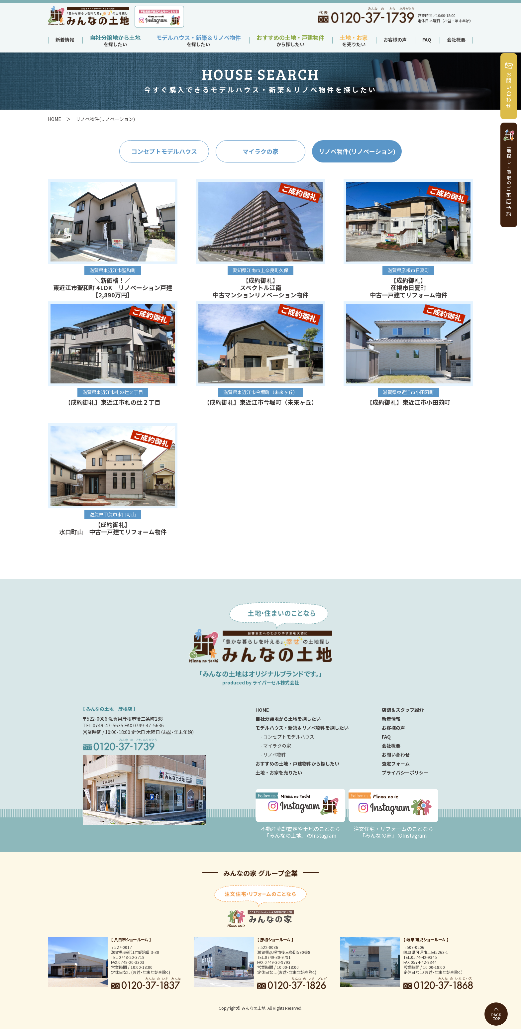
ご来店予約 (509, 180)
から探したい (290, 41)
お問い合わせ (509, 90)
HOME (54, 119)
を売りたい (354, 41)
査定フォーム (396, 763)
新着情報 (64, 39)
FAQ (426, 39)
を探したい (115, 41)
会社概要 (456, 39)
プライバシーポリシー (405, 772)
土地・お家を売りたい (279, 772)
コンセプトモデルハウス (164, 151)
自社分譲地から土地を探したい (288, 718)
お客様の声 (395, 39)
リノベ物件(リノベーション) (357, 151)
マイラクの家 (260, 151)
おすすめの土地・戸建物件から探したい (297, 763)
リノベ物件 (274, 754)
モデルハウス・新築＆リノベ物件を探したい (302, 727)
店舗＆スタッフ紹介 (403, 709)
